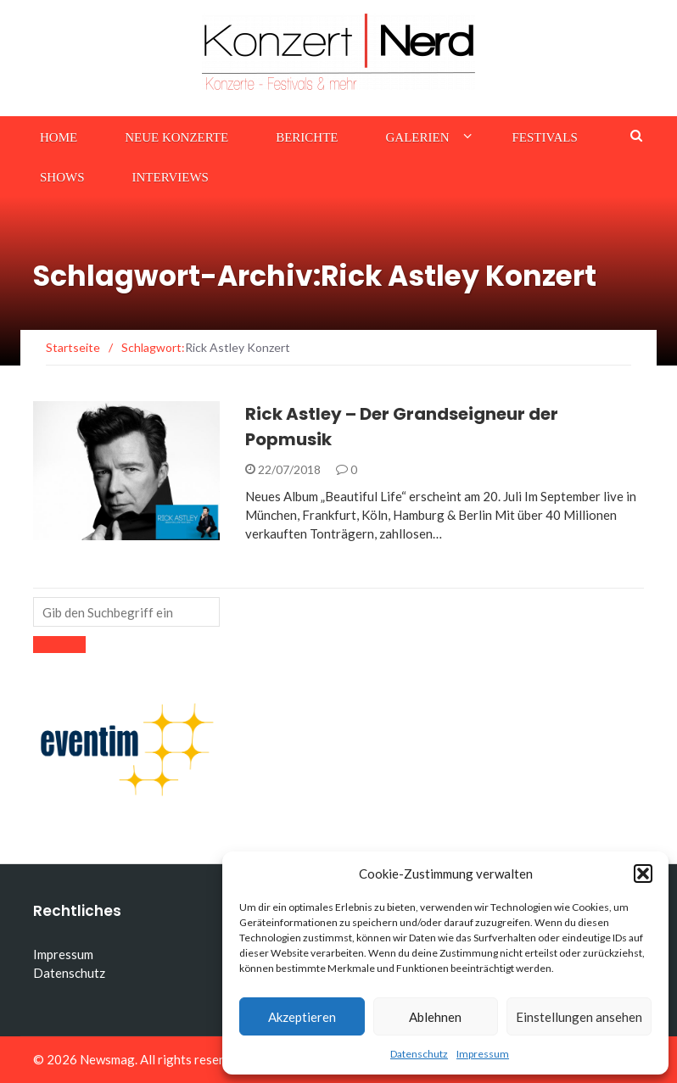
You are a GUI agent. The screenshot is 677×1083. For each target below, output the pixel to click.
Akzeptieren (302, 1016)
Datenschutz (419, 1053)
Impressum (482, 1053)
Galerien (418, 137)
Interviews (170, 177)
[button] (643, 873)
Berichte (307, 137)
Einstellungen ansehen (579, 1016)
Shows (62, 177)
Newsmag (107, 1059)
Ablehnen (435, 1016)
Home (58, 137)
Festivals (545, 137)
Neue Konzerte (176, 137)
